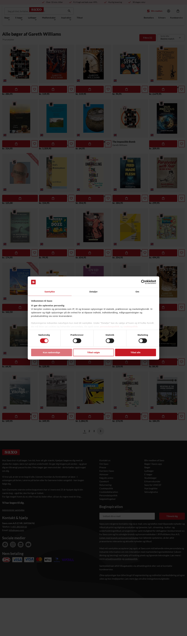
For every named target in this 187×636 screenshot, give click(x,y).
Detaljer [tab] (93, 291)
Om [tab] (137, 291)
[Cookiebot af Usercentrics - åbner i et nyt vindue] (143, 282)
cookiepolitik (130, 326)
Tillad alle (135, 352)
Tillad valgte (93, 352)
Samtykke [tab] (50, 291)
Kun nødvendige (51, 352)
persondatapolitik (110, 326)
